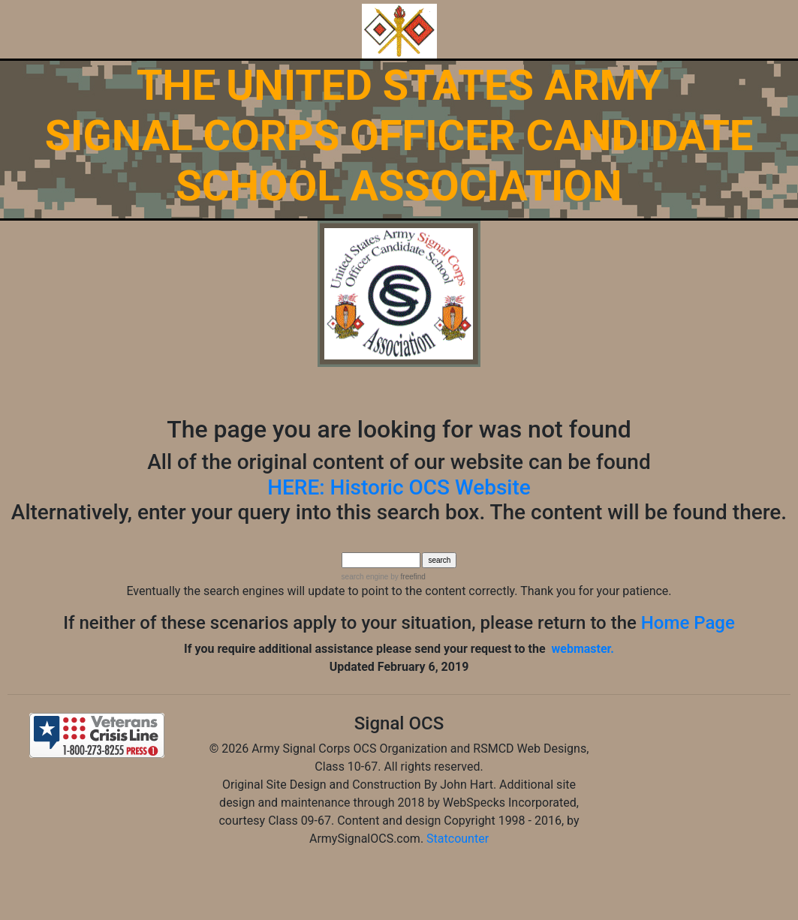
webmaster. (583, 649)
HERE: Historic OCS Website (399, 487)
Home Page (688, 622)
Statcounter (457, 838)
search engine (365, 577)
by (406, 577)
